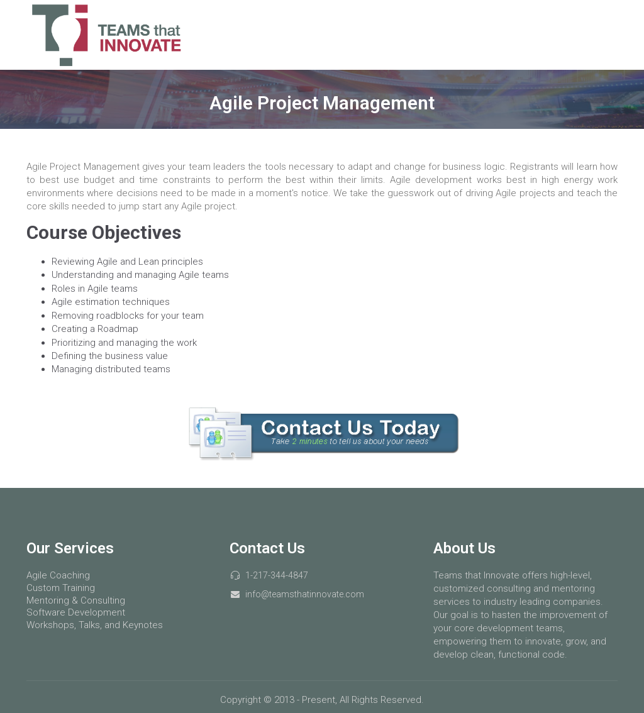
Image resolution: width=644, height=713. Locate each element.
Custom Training (60, 588)
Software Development (75, 612)
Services (454, 35)
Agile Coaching (58, 575)
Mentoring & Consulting (75, 600)
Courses (518, 35)
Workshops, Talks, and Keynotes (94, 625)
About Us (583, 35)
